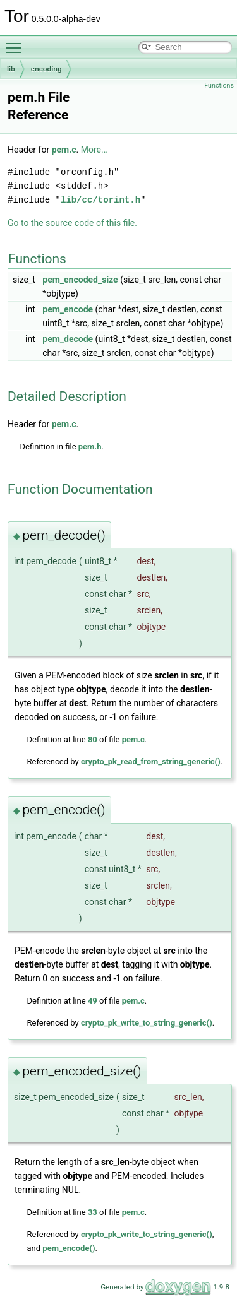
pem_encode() (68, 1248)
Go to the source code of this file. (72, 223)
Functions (219, 85)
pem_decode (67, 339)
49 (92, 1000)
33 (92, 1212)
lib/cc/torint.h (100, 200)
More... (94, 150)
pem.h (90, 446)
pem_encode (67, 309)
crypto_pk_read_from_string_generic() (151, 761)
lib (11, 69)
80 (92, 739)
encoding (46, 69)
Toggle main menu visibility (17, 42)
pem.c (64, 150)
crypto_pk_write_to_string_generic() (146, 1023)
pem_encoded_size (80, 280)
